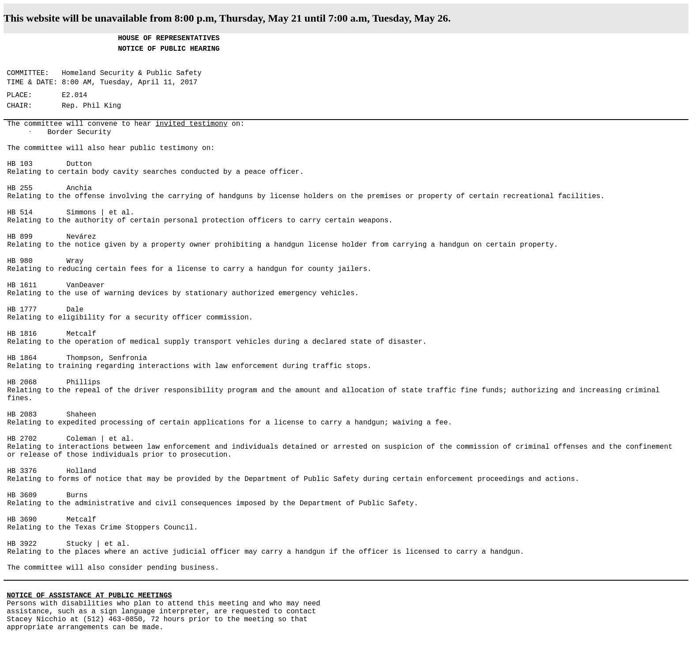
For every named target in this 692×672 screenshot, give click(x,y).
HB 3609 (22, 495)
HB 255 (20, 188)
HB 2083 (22, 415)
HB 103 (20, 164)
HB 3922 (22, 544)
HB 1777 (22, 310)
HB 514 (20, 213)
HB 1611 (22, 285)
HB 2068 (22, 383)
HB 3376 (22, 471)
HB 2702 (22, 439)
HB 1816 (22, 334)
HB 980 (20, 261)
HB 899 (20, 237)
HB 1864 (22, 358)
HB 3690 (22, 520)
